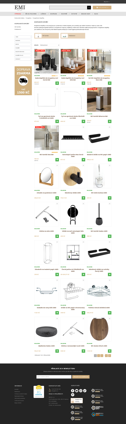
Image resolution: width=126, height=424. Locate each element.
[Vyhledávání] (68, 7)
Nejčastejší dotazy (19, 396)
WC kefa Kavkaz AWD (99, 193)
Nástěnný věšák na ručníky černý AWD (99, 270)
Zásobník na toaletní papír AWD (46, 269)
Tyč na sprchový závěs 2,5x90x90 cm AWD (46, 117)
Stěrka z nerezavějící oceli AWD (72, 346)
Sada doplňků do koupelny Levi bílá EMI (72, 79)
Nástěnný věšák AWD (73, 193)
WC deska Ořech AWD (99, 346)
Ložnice (43, 14)
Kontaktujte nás (54, 386)
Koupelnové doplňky (22, 24)
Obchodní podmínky (20, 398)
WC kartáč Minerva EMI (99, 116)
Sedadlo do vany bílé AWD (46, 308)
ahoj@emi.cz (54, 391)
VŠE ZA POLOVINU (30, 14)
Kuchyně (64, 14)
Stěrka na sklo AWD (46, 231)
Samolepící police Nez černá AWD (72, 155)
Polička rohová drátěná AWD (99, 308)
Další (109, 356)
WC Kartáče (18, 27)
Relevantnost (50, 45)
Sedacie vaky (85, 14)
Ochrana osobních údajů (21, 394)
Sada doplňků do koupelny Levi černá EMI (46, 79)
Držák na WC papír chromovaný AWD (73, 309)
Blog (96, 14)
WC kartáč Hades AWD (99, 231)
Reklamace (17, 391)
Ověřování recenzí (19, 400)
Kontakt (16, 389)
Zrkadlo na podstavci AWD (46, 193)
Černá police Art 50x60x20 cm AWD (73, 270)
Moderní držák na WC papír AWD (99, 155)
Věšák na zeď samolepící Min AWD (73, 232)
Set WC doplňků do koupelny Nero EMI (99, 79)
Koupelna (53, 14)
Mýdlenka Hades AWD (46, 346)
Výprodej (18, 14)
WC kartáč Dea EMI (46, 155)
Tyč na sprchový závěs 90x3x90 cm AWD (72, 117)
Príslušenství (18, 29)
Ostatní (74, 14)
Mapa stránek (18, 403)
